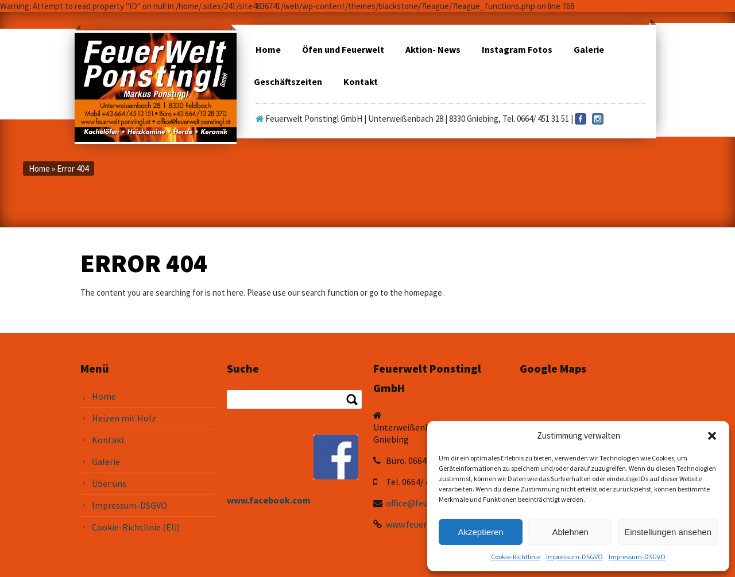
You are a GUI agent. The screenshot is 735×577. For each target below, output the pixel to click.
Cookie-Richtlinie (515, 556)
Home (268, 49)
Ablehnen (570, 532)
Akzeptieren (480, 532)
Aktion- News (433, 49)
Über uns (109, 483)
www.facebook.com (269, 500)
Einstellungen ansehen (667, 532)
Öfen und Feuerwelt (343, 49)
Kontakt (360, 81)
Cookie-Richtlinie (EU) (136, 527)
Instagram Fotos (517, 49)
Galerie (589, 49)
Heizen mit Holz (124, 418)
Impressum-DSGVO (574, 556)
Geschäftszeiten (288, 81)
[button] (712, 436)
